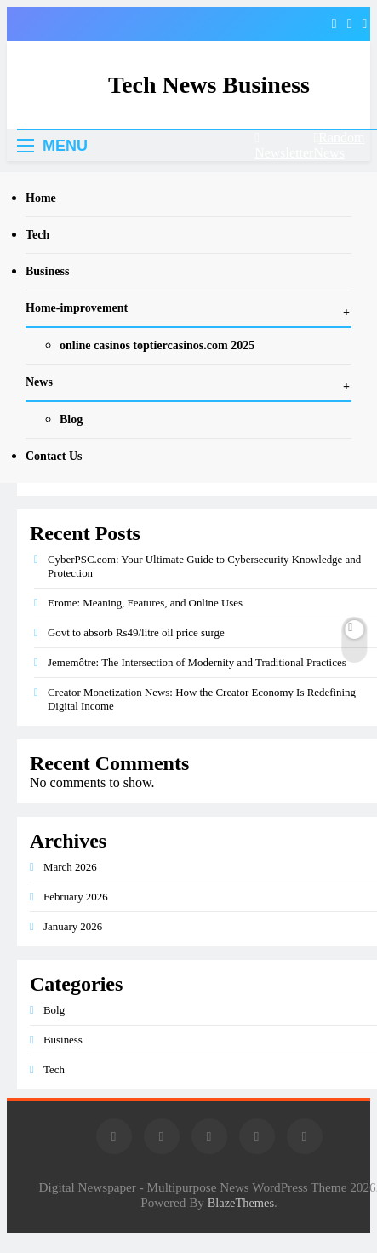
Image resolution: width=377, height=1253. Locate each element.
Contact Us (54, 456)
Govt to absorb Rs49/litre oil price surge (136, 632)
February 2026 (75, 896)
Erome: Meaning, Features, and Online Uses (145, 602)
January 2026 (72, 926)
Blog (71, 419)
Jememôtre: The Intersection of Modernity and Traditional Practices (197, 662)
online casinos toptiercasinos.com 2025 (157, 345)
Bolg (54, 1009)
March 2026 (70, 866)
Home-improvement (77, 308)
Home (41, 198)
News (39, 382)
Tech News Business (209, 85)
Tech (37, 234)
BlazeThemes (241, 1203)
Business (47, 271)
